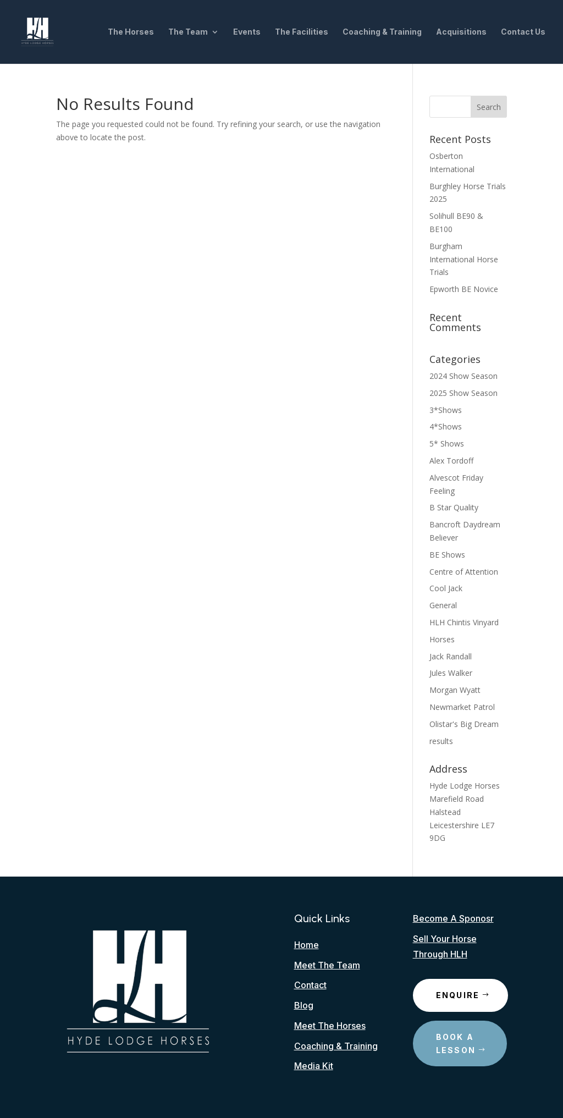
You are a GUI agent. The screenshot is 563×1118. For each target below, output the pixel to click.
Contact (310, 984)
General (443, 605)
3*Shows (445, 410)
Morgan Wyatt (455, 690)
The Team (188, 32)
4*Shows (445, 426)
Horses (442, 639)
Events (247, 32)
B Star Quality (453, 507)
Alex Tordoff (451, 460)
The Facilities (301, 32)
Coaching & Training (382, 32)
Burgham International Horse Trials (463, 259)
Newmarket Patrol (462, 707)
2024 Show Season (463, 376)
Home (306, 944)
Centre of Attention (463, 571)
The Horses (131, 32)
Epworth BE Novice (463, 289)
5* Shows (446, 443)
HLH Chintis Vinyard (464, 622)
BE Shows (447, 554)
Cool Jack (445, 588)
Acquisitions (461, 32)
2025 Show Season (463, 393)
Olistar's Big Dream (464, 724)
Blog (303, 1005)
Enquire (458, 995)
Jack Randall (450, 656)
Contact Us (523, 32)
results (441, 741)
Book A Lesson (456, 1043)
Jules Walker (450, 673)
